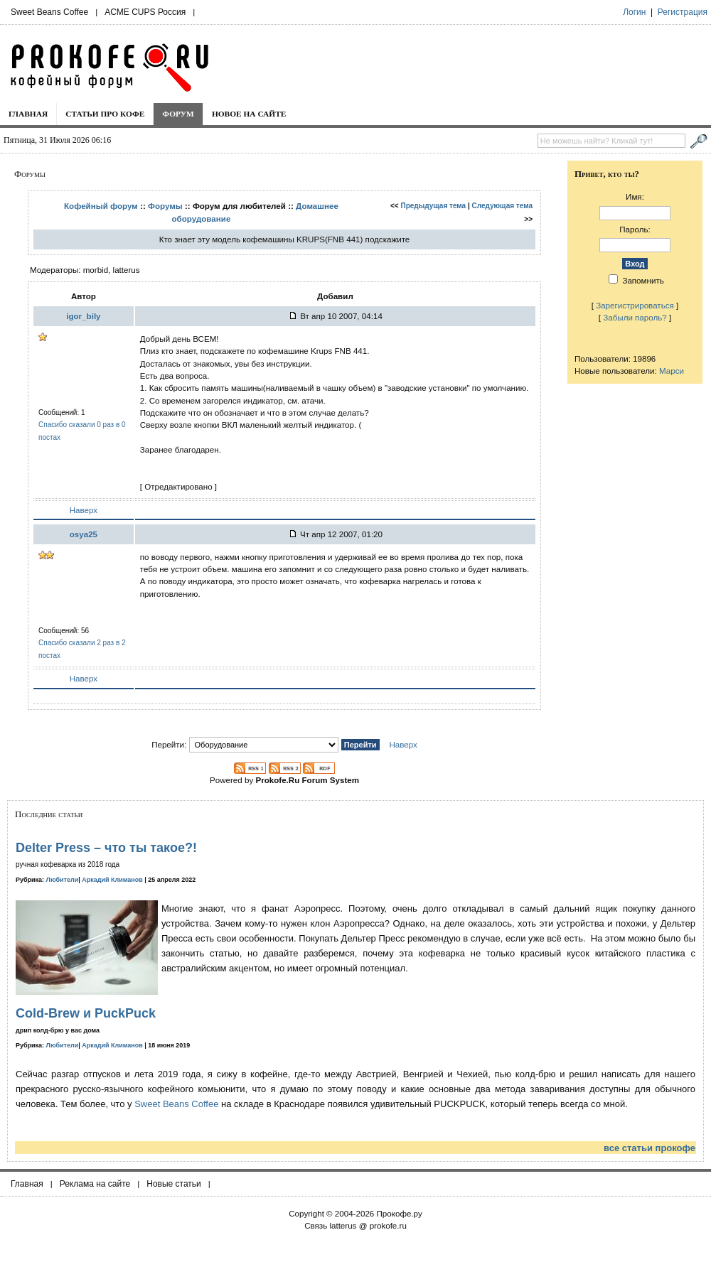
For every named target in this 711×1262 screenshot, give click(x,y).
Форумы (165, 205)
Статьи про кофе (104, 113)
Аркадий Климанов (112, 879)
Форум (178, 113)
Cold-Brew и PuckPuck (86, 1013)
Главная (28, 113)
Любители (62, 879)
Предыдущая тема (433, 206)
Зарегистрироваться (635, 305)
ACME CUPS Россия (145, 12)
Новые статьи (173, 1184)
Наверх (83, 509)
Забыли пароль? (635, 317)
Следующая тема (502, 206)
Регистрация (682, 12)
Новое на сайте (249, 113)
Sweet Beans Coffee (49, 12)
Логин (634, 12)
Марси (671, 370)
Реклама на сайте (95, 1184)
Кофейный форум (101, 205)
